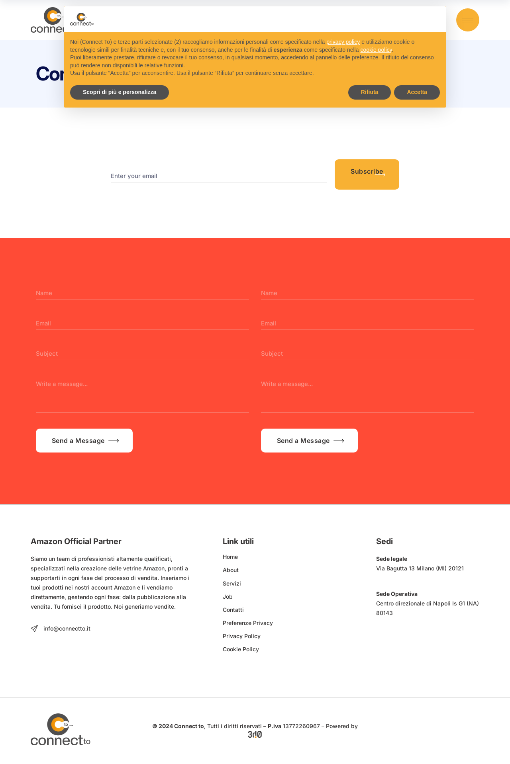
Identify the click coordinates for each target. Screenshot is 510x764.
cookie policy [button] (376, 50)
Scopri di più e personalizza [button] (119, 92)
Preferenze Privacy (248, 622)
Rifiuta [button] (370, 92)
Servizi (232, 583)
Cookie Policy (241, 649)
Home (230, 556)
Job (228, 596)
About (231, 569)
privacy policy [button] (343, 42)
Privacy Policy (242, 636)
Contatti (233, 609)
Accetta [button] (417, 92)
